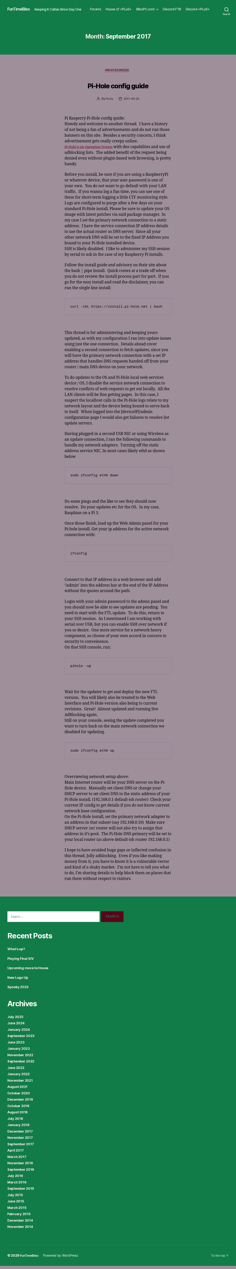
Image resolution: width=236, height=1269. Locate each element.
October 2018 (20, 1109)
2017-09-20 (131, 102)
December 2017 (22, 1134)
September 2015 (22, 1191)
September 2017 (22, 1147)
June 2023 (17, 1045)
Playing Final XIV (22, 961)
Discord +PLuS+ (198, 13)
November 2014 (22, 1229)
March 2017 (18, 1159)
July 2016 (16, 1178)
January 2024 (20, 1032)
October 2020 (20, 1096)
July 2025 (16, 1019)
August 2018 (19, 1115)
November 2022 (22, 1058)
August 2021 (19, 1089)
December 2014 (22, 1223)
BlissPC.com (174, 7)
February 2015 (20, 1217)
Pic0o (109, 102)
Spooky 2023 (19, 990)
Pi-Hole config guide (118, 87)
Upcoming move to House (31, 971)
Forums (124, 7)
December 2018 (22, 1102)
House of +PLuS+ (147, 7)
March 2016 (18, 1185)
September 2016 (22, 1172)
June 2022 (17, 1070)
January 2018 (20, 1128)
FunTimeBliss (20, 7)
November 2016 (22, 1166)
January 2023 (20, 1051)
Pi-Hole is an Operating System (93, 150)
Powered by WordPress (63, 1259)
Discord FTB (200, 7)
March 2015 (18, 1210)
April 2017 (16, 1153)
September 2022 (23, 1064)
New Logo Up (19, 980)
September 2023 (23, 1038)
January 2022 (20, 1077)
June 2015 (17, 1204)
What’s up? (17, 952)
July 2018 (16, 1121)
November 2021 (22, 1083)
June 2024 (17, 1026)
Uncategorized (118, 73)
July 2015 (16, 1198)
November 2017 (22, 1140)
